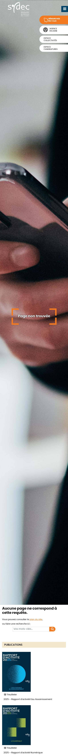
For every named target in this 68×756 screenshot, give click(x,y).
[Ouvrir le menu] (64, 9)
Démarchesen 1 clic (54, 20)
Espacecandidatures (51, 48)
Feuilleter (10, 695)
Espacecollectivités (50, 39)
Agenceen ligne (53, 30)
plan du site (36, 619)
